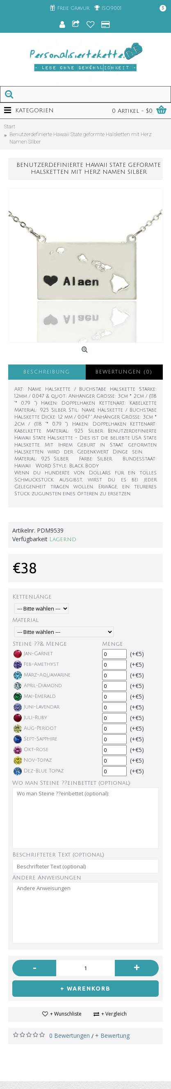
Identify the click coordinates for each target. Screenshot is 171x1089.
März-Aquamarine (42, 675)
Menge (112, 644)
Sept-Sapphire (35, 739)
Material (25, 620)
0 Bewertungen (69, 1035)
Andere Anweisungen (46, 878)
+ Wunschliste (66, 1013)
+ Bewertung (112, 1035)
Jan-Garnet (33, 654)
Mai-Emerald (35, 697)
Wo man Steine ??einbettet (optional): (71, 783)
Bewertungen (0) (124, 372)
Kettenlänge (32, 597)
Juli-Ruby (30, 718)
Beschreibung (46, 372)
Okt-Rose (31, 750)
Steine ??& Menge (40, 644)
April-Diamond (38, 686)
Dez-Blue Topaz (39, 771)
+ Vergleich (114, 1013)
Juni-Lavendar (36, 707)
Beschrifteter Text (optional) (58, 855)
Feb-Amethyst (36, 665)
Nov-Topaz (33, 760)
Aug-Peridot (35, 728)
